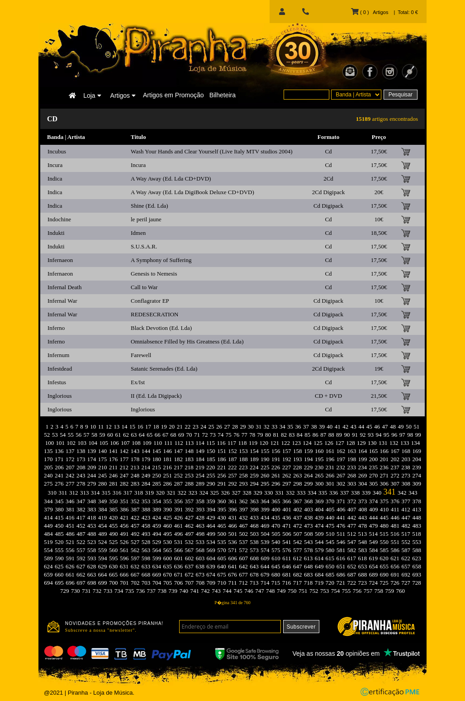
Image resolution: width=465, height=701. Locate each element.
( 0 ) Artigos (369, 12)
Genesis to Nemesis (154, 273)
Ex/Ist (138, 382)
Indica (54, 178)
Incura (54, 165)
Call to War (144, 287)
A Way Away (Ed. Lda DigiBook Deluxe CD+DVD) (192, 192)
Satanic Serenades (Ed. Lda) (164, 368)
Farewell (141, 355)
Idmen (138, 232)
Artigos (123, 95)
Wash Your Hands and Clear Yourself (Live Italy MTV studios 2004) (212, 151)
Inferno (56, 327)
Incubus (56, 151)
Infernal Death (64, 287)
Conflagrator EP (150, 300)
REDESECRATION (154, 314)
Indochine (59, 219)
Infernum (58, 355)
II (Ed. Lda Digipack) (156, 395)
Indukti (56, 232)
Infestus (56, 382)
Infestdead (59, 368)
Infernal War (62, 300)
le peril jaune (146, 219)
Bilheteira (222, 95)
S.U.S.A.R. (144, 246)
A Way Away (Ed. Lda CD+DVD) (171, 178)
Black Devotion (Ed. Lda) (161, 327)
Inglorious (59, 395)
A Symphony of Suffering (161, 260)
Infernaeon (60, 260)
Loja (92, 95)
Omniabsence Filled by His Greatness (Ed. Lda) (187, 341)
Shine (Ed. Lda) (149, 205)
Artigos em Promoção (173, 95)
